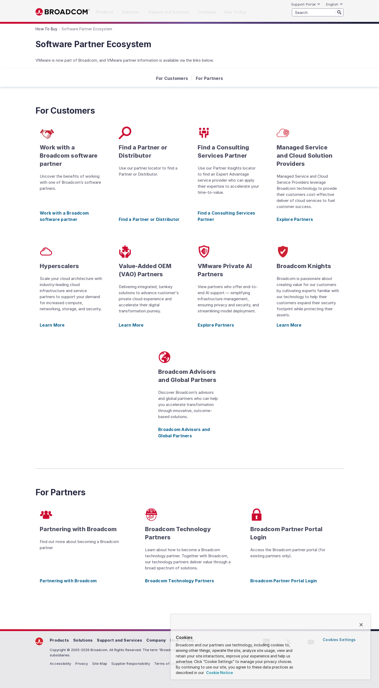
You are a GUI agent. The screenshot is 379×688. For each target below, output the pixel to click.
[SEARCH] (317, 12)
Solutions (83, 640)
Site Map (99, 663)
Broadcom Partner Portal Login (283, 580)
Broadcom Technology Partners (179, 580)
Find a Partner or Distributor (149, 219)
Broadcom (62, 12)
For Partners (209, 78)
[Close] (361, 625)
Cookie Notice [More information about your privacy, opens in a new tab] (219, 672)
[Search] (339, 12)
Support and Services (119, 640)
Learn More (52, 325)
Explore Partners (295, 219)
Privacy (81, 663)
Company (156, 640)
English (334, 4)
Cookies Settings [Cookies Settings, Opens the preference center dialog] (339, 639)
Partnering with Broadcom (68, 580)
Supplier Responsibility (130, 663)
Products (59, 640)
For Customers (172, 78)
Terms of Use (165, 663)
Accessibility (60, 663)
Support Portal (306, 4)
